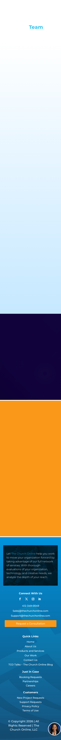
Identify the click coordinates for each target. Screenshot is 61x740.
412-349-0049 (30, 605)
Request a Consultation (30, 623)
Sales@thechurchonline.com (30, 610)
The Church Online (23, 553)
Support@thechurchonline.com (30, 615)
